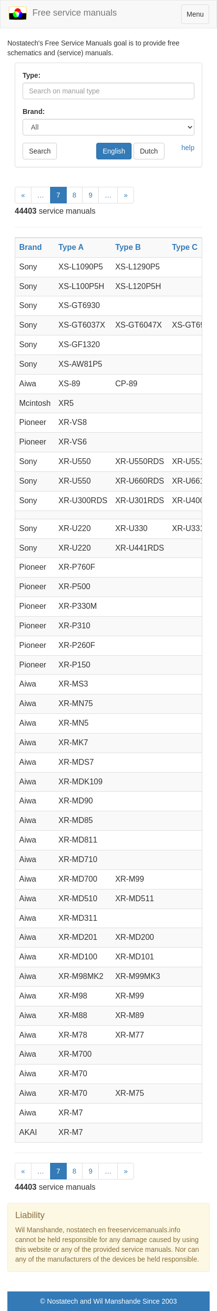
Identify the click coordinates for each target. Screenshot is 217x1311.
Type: (31, 75)
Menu (197, 16)
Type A (71, 247)
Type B (128, 247)
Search (40, 151)
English (114, 151)
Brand (30, 247)
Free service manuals (62, 13)
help (188, 148)
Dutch (149, 151)
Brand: (34, 111)
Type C (184, 247)
